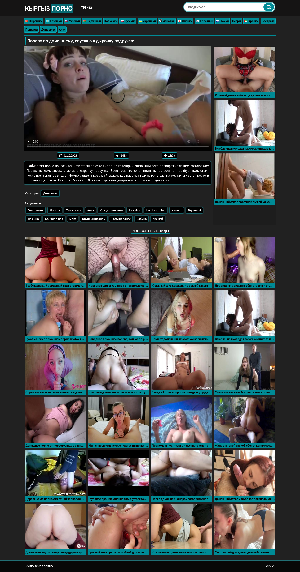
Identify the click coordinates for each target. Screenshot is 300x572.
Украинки (147, 21)
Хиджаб (158, 219)
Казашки (54, 21)
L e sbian (134, 210)
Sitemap (269, 566)
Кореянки (204, 21)
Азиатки (166, 21)
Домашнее (48, 29)
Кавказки (110, 21)
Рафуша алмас (120, 219)
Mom (72, 219)
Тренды (87, 7)
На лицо (33, 219)
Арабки (251, 21)
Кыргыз (49, 8)
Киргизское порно (39, 566)
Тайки (222, 21)
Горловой (194, 210)
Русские (128, 21)
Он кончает (35, 210)
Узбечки (72, 21)
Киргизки (33, 21)
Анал (62, 29)
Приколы (31, 29)
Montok (55, 210)
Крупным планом (93, 219)
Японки (185, 21)
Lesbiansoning (155, 210)
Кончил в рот (54, 219)
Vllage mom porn (111, 210)
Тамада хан (73, 210)
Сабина (142, 219)
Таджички (92, 21)
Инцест (176, 210)
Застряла (268, 21)
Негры (236, 21)
